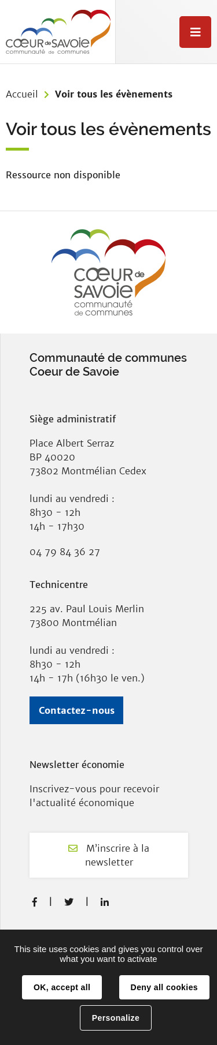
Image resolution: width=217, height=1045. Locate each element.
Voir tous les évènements (113, 94)
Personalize (115, 1017)
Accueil (22, 94)
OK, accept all (62, 987)
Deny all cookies (164, 987)
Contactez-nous (77, 710)
